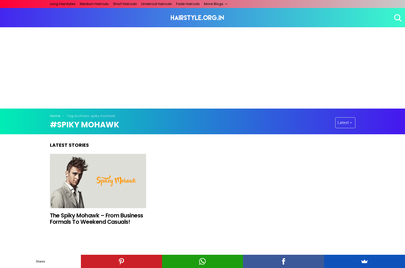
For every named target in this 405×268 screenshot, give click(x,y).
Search (397, 17)
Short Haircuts (125, 3)
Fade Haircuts (188, 3)
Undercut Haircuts (156, 3)
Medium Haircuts (94, 3)
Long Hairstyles (63, 3)
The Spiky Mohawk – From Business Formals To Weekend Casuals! (96, 219)
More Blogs (213, 3)
